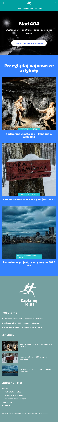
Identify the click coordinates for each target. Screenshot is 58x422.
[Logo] (29, 3)
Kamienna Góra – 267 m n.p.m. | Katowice (29, 199)
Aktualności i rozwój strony (27, 256)
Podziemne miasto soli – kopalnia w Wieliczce (29, 135)
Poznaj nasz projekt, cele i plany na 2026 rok (29, 264)
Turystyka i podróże (29, 129)
